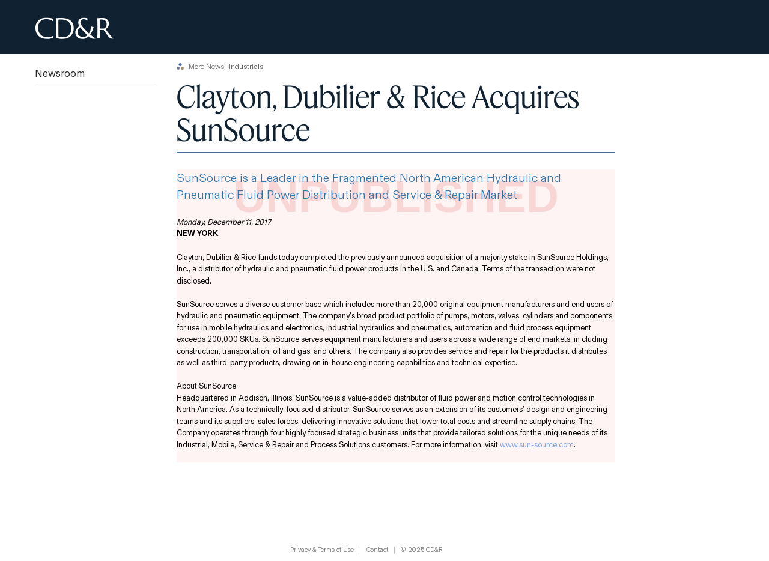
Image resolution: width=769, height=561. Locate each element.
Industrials (246, 66)
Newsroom (60, 73)
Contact (377, 550)
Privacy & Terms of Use (322, 550)
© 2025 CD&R (422, 550)
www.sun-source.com (537, 444)
